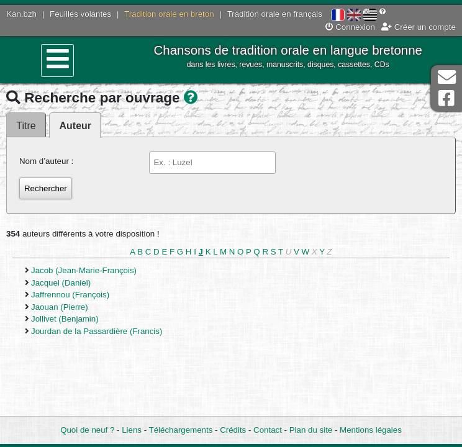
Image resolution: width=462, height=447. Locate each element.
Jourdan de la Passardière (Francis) (96, 331)
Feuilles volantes (80, 14)
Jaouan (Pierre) (59, 307)
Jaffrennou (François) (70, 294)
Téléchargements (181, 430)
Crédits (233, 430)
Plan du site (310, 430)
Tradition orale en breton (169, 14)
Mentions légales (371, 430)
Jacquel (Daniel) (61, 282)
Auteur (75, 125)
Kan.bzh (21, 14)
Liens (132, 430)
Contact (267, 430)
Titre (25, 125)
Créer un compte (418, 27)
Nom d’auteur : (46, 161)
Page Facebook (446, 98)
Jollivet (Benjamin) (65, 318)
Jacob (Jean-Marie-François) (84, 270)
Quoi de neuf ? (87, 430)
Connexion (350, 27)
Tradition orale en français (274, 14)
